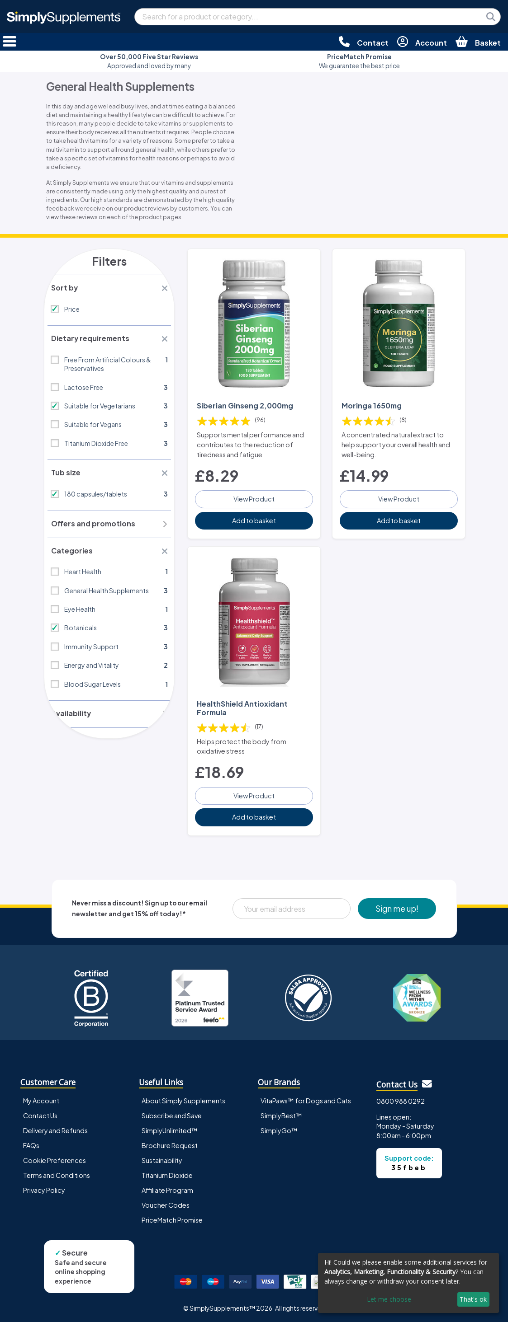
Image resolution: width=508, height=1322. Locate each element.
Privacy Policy (44, 1188)
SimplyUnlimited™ (170, 1128)
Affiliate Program (167, 1188)
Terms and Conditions (56, 1173)
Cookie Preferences (54, 1158)
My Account (41, 1098)
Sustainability (162, 1158)
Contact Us (40, 1113)
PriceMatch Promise (172, 1218)
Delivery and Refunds (55, 1128)
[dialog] (408, 1283)
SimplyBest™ (281, 1113)
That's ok (473, 1299)
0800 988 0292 (400, 1099)
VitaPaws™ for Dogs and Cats (306, 1098)
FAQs (31, 1143)
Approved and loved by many (149, 61)
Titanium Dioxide (167, 1173)
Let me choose (389, 1299)
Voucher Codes (166, 1203)
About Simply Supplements (183, 1098)
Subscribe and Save (172, 1113)
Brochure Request (170, 1143)
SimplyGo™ (279, 1128)
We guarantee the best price (359, 61)
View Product (254, 498)
